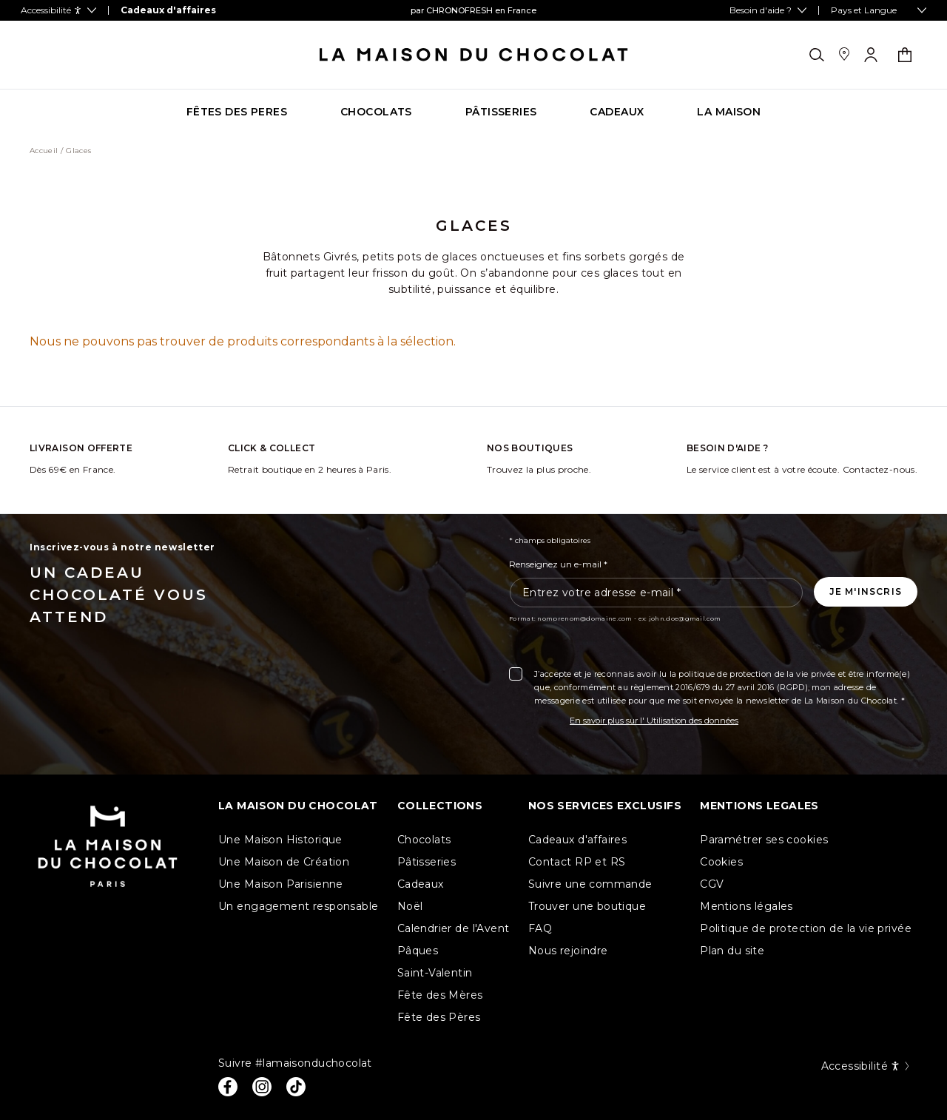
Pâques (418, 950)
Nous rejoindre (568, 950)
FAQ (540, 928)
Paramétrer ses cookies (764, 839)
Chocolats (424, 839)
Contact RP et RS (577, 861)
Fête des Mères (440, 995)
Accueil (44, 150)
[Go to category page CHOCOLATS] (376, 112)
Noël (410, 906)
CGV (712, 884)
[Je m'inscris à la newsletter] (865, 592)
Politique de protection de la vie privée (805, 928)
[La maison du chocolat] (474, 54)
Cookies (721, 861)
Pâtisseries (426, 861)
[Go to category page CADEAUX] (616, 112)
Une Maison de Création (283, 861)
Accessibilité (866, 1066)
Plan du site (732, 950)
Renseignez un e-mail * (558, 564)
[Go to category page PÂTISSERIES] (501, 112)
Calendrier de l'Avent (453, 928)
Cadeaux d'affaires (577, 839)
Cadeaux (420, 884)
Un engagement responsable (298, 906)
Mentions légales (746, 906)
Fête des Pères (439, 1017)
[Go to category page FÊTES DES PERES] (237, 112)
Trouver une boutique (587, 906)
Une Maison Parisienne (280, 884)
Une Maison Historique (280, 839)
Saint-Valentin (435, 972)
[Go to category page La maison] (728, 112)
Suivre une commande (590, 884)
